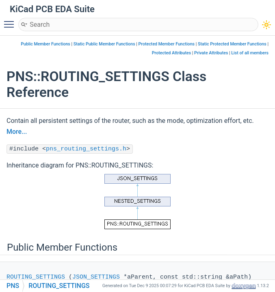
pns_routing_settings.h (86, 149)
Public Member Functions (45, 44)
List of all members (250, 53)
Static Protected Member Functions (232, 44)
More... (16, 131)
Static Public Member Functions (104, 44)
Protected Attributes (171, 53)
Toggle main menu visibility (11, 21)
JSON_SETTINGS (96, 277)
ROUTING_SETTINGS (35, 277)
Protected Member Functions (167, 44)
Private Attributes (211, 53)
